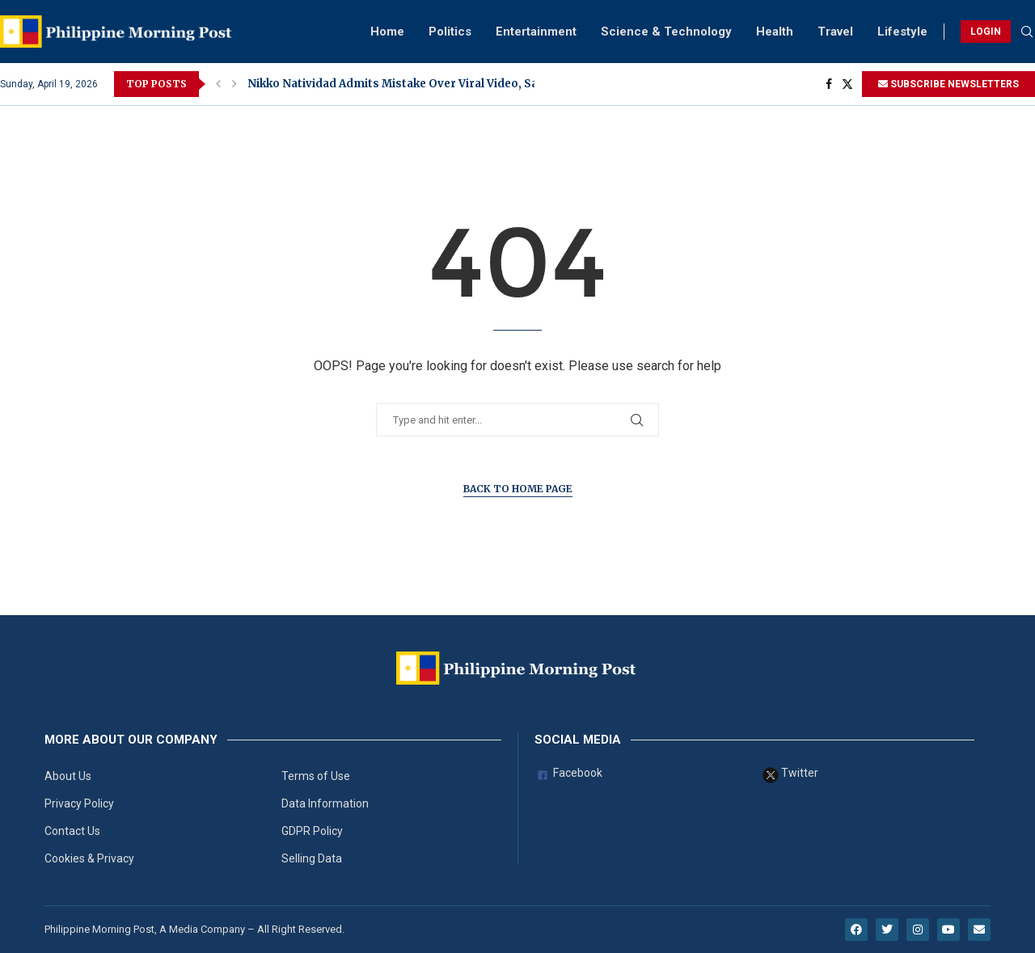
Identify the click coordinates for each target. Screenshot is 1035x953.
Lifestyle (902, 31)
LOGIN (985, 31)
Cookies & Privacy (89, 858)
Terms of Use (315, 776)
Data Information (325, 803)
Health (774, 31)
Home (387, 31)
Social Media (577, 740)
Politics (450, 31)
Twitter (790, 775)
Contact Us (72, 831)
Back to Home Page (517, 489)
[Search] (1027, 32)
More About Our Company (131, 740)
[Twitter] (847, 84)
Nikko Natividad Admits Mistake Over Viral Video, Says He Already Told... (449, 84)
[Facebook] (829, 84)
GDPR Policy (312, 831)
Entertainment (536, 31)
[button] (218, 84)
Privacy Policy (79, 803)
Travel (835, 31)
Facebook (568, 775)
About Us (67, 776)
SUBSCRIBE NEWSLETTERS (948, 84)
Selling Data (311, 858)
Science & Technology (666, 31)
